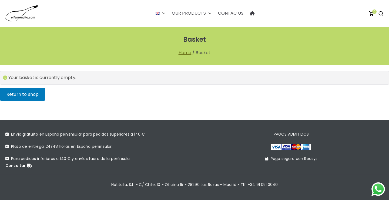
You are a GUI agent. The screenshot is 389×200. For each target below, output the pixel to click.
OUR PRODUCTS (192, 13)
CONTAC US (230, 13)
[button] (162, 13)
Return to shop (22, 94)
